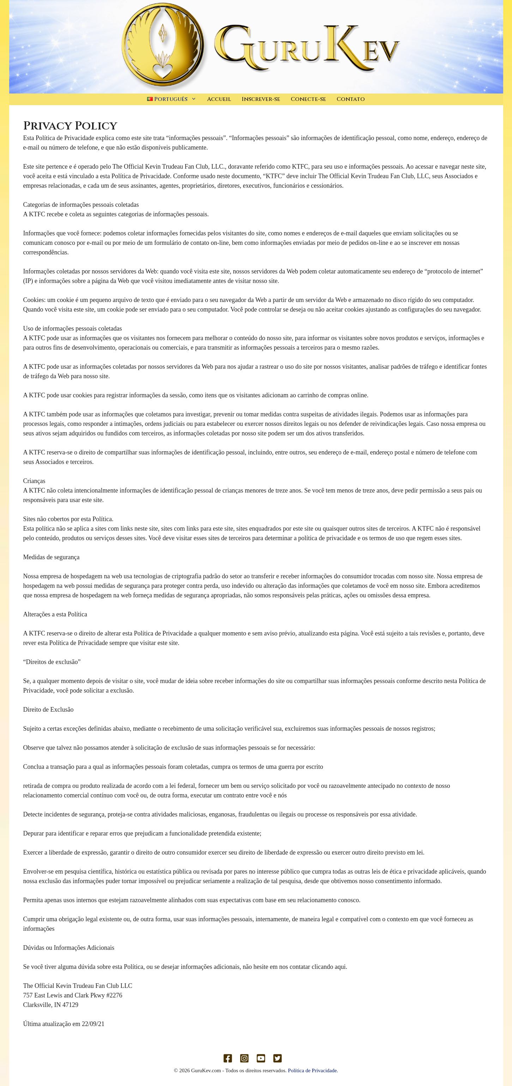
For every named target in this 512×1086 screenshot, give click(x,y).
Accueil (219, 99)
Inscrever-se (261, 99)
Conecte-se (308, 99)
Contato (351, 99)
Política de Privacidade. (313, 1070)
